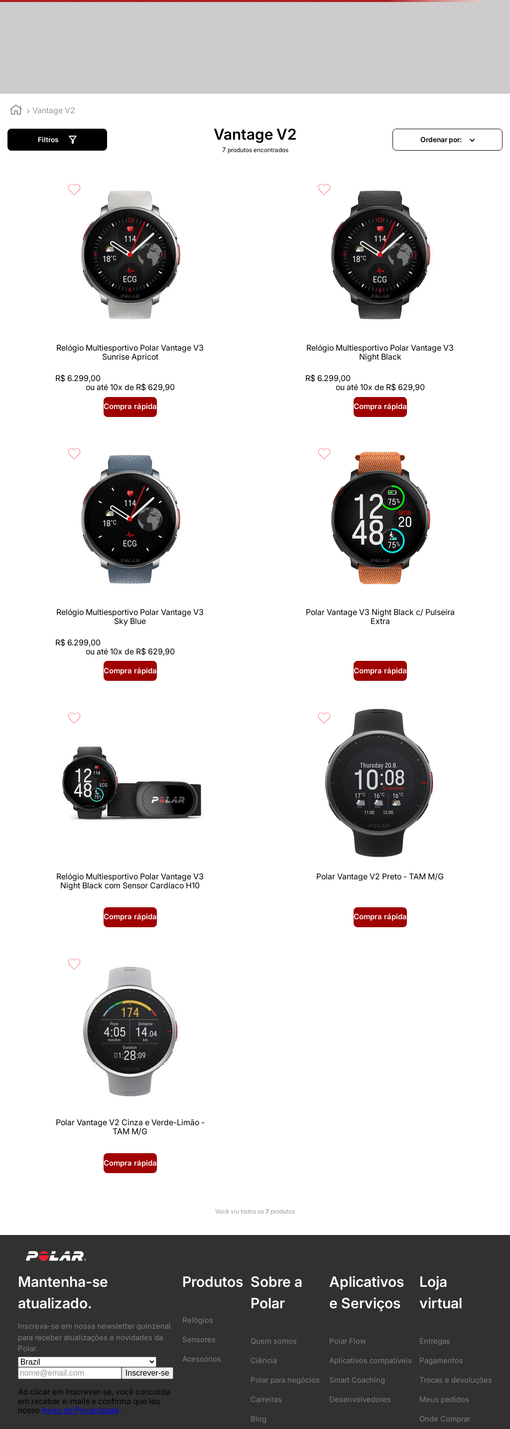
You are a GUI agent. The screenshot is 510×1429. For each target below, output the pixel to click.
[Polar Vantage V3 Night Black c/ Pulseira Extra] (88, 554)
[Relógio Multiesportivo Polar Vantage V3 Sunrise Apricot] (88, 299)
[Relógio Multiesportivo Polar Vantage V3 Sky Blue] (422, 299)
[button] (57, 140)
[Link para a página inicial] (15, 111)
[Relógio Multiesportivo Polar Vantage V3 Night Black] (255, 299)
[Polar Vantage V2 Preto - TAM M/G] (422, 554)
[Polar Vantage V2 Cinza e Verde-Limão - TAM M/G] (88, 800)
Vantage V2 (53, 110)
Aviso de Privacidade (80, 1146)
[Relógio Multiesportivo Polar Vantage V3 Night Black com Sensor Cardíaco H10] (255, 554)
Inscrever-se (147, 1108)
